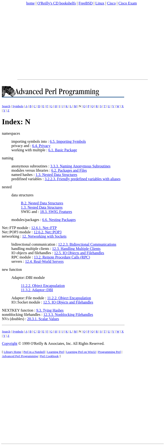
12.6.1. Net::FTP (44, 228)
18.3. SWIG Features (56, 212)
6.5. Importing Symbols (68, 141)
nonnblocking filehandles (21, 315)
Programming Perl (109, 352)
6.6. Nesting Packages (59, 220)
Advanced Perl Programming (20, 356)
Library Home (12, 352)
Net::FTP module (15, 228)
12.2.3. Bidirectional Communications (87, 244)
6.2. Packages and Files (69, 170)
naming (7, 158)
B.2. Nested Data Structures (42, 203)
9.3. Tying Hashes (50, 310)
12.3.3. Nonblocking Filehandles (68, 315)
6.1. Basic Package (62, 150)
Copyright (9, 343)
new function (12, 269)
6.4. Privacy (41, 146)
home (30, 3)
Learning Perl (55, 352)
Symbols (17, 106)
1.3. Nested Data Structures (56, 175)
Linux (99, 3)
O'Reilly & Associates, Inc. (51, 343)
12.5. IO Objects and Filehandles (79, 253)
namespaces (11, 133)
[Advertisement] (82, 42)
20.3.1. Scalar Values (43, 319)
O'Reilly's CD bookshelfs (56, 3)
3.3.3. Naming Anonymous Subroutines (80, 166)
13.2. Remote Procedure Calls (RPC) (62, 257)
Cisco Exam (127, 3)
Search (6, 106)
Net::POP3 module (16, 232)
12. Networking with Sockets (44, 236)
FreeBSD (86, 3)
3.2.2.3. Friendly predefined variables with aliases (82, 179)
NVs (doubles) (13, 319)
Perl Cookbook (49, 356)
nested (7, 187)
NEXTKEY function (17, 310)
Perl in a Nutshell (34, 352)
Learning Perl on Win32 (81, 352)
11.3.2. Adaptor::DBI (37, 290)
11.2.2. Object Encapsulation (43, 286)
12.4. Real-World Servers (44, 261)
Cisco (111, 3)
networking (10, 236)
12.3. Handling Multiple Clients (76, 249)
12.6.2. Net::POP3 (47, 232)
